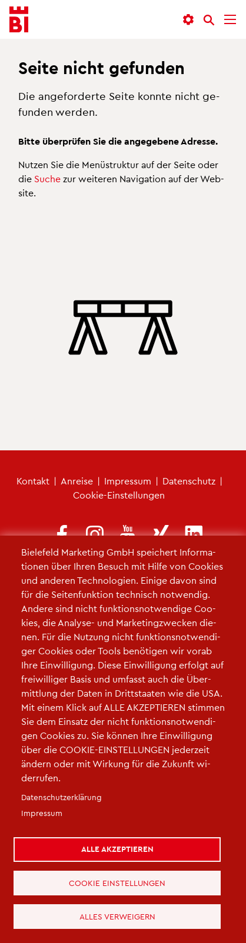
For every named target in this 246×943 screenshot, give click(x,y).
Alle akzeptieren (118, 846)
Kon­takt (32, 480)
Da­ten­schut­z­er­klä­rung (61, 794)
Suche (47, 178)
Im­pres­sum (127, 480)
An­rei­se (77, 480)
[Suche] (209, 20)
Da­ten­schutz (188, 480)
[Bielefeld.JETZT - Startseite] (18, 19)
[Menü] (230, 19)
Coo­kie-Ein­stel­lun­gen (119, 494)
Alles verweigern (118, 916)
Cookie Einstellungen (118, 881)
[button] (188, 19)
